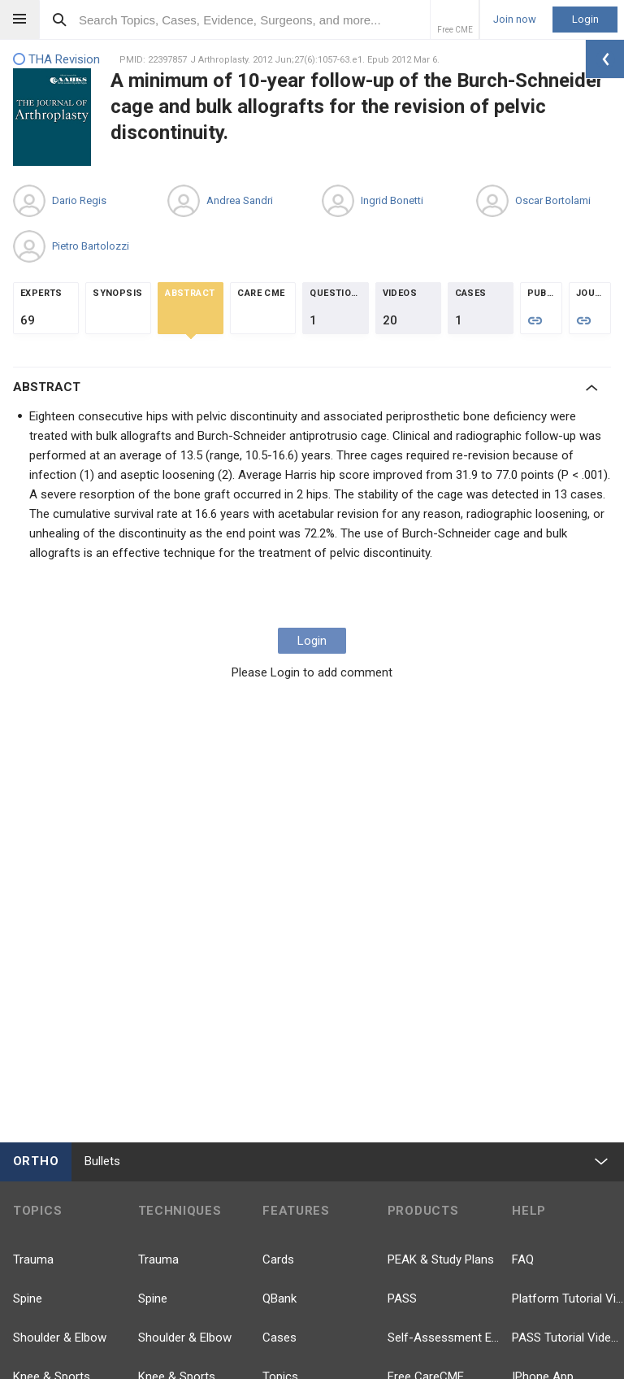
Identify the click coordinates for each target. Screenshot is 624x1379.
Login (585, 19)
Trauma (33, 1259)
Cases (279, 1337)
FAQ (523, 1259)
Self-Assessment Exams (444, 1337)
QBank (279, 1298)
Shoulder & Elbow (59, 1337)
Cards (278, 1259)
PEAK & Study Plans (441, 1259)
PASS (402, 1298)
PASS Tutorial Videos (568, 1337)
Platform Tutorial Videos (568, 1298)
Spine (27, 1298)
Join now (514, 19)
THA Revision (56, 60)
